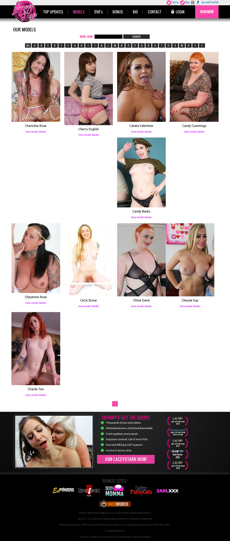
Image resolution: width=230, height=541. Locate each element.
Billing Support (143, 536)
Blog (185, 2)
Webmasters (126, 536)
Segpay (103, 512)
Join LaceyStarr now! (126, 459)
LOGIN (177, 11)
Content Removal (114, 530)
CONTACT (154, 11)
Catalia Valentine (141, 125)
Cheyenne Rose (36, 297)
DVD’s (98, 11)
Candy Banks (141, 211)
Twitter (172, 2)
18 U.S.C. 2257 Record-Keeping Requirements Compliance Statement (115, 518)
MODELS (79, 11)
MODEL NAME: (86, 36)
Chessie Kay (190, 300)
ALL (28, 45)
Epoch (82, 512)
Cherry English (88, 129)
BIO (135, 11)
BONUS (118, 11)
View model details (35, 131)
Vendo (90, 512)
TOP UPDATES (53, 11)
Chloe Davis (141, 300)
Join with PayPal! (204, 3)
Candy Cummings (194, 125)
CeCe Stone (88, 300)
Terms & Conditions (90, 536)
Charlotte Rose (35, 125)
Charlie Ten (36, 389)
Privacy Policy (109, 536)
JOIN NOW (207, 11)
